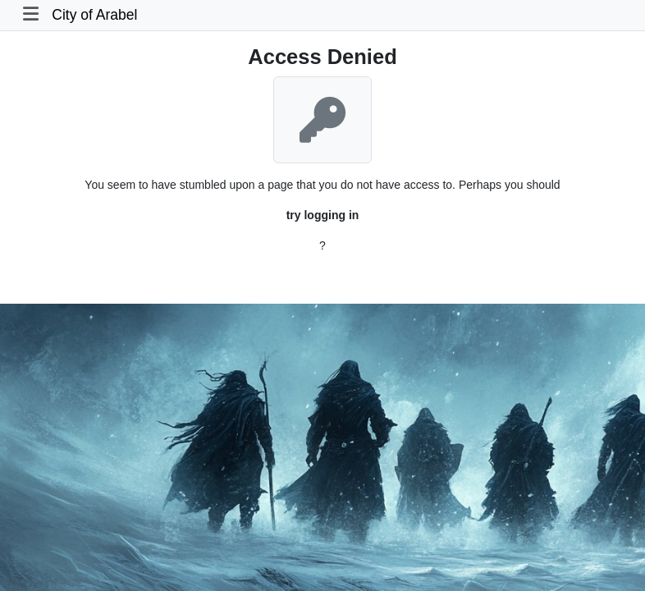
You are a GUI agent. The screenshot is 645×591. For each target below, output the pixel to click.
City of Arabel (94, 15)
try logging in (322, 215)
